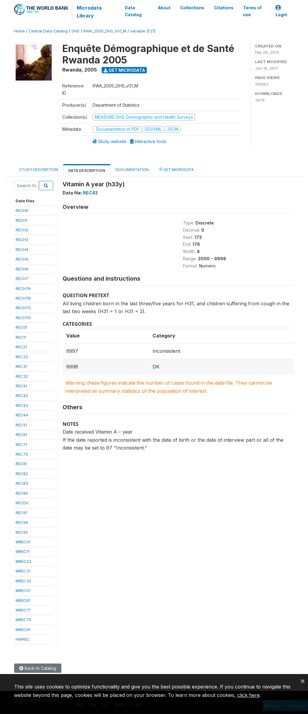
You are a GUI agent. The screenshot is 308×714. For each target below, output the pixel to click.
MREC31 (23, 571)
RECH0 (22, 210)
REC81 (21, 463)
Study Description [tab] (38, 169)
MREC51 (23, 590)
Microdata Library (89, 12)
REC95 (22, 532)
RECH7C (23, 307)
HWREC (23, 639)
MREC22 (23, 561)
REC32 (22, 376)
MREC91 (23, 629)
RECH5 (22, 259)
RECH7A (23, 288)
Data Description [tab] (86, 170)
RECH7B (23, 298)
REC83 (22, 483)
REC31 (21, 366)
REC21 (21, 346)
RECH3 (22, 239)
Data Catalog (133, 11)
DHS (75, 31)
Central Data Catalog (48, 31)
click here (248, 695)
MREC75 (23, 619)
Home (19, 31)
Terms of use (252, 11)
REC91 (21, 512)
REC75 (22, 454)
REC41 (21, 385)
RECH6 (22, 269)
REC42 (22, 395)
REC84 (22, 493)
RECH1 (21, 220)
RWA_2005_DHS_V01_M (104, 31)
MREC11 (22, 551)
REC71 (21, 444)
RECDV (22, 502)
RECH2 (22, 229)
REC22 (22, 356)
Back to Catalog (37, 668)
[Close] (302, 680)
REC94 (22, 522)
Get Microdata (124, 70)
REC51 (21, 425)
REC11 (21, 337)
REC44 (22, 415)
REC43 (22, 405)
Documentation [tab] (132, 169)
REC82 (22, 473)
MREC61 (23, 600)
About (164, 7)
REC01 (21, 327)
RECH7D (23, 317)
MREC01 (23, 541)
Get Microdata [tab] (176, 169)
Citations (223, 7)
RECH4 (22, 249)
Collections (192, 7)
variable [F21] (142, 31)
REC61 (21, 434)
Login (281, 11)
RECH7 (22, 278)
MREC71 (23, 610)
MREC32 (23, 580)
